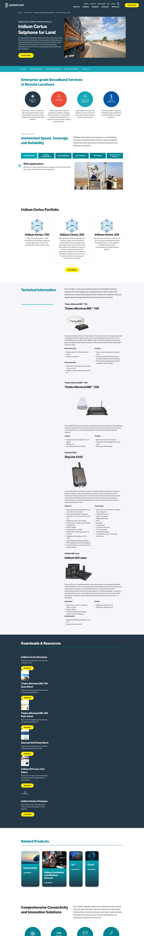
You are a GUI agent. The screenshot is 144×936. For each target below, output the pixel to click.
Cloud (91, 864)
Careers (113, 4)
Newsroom (115, 7)
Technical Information (71, 69)
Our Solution (28, 12)
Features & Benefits (36, 69)
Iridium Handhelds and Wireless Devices (54, 875)
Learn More (28, 814)
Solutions (85, 7)
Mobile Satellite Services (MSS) (44, 12)
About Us (76, 7)
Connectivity (30, 868)
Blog (108, 4)
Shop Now (86, 4)
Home (20, 12)
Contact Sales (26, 55)
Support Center (101, 4)
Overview (23, 69)
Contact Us (93, 4)
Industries (95, 7)
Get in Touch (132, 5)
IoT (73, 864)
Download (27, 668)
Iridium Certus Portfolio (53, 69)
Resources (105, 7)
